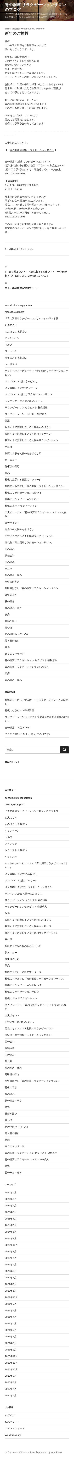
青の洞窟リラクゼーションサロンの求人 (28, 666)
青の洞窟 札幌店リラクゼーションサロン (32, 150)
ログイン (10, 1415)
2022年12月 (11, 1245)
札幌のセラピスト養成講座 (19, 710)
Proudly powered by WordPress (46, 1452)
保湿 (7, 420)
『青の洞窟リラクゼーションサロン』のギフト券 (31, 318)
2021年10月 (11, 1297)
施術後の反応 (12, 466)
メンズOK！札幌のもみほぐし (21, 381)
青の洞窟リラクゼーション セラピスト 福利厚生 (31, 660)
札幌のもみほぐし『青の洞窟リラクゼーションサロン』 (35, 486)
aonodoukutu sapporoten (18, 305)
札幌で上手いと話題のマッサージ (23, 479)
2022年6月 (11, 1264)
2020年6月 (11, 1395)
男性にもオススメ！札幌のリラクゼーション (29, 535)
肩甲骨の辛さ (12, 581)
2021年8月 (11, 1310)
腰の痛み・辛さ (13, 608)
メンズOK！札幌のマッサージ (21, 388)
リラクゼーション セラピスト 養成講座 (26, 407)
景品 (7, 473)
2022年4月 (11, 1277)
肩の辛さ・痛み (13, 575)
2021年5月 (11, 1330)
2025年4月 (11, 1218)
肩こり (8, 568)
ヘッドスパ (11, 364)
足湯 (7, 647)
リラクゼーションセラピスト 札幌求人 (26, 414)
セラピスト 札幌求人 (16, 357)
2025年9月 (11, 1205)
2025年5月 (11, 1212)
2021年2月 (11, 1349)
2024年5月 (11, 1231)
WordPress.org (13, 1435)
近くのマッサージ (14, 653)
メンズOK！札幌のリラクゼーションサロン (28, 394)
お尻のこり (11, 325)
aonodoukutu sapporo (33, 29)
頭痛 (7, 673)
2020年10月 (11, 1369)
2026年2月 (11, 1199)
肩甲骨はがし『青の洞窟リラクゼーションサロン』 (33, 588)
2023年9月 (11, 1238)
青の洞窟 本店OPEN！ (18, 727)
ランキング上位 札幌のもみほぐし (23, 401)
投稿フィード (12, 1422)
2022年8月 (11, 1251)
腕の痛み (10, 601)
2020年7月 (11, 1388)
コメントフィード (14, 1428)
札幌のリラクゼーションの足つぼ (23, 492)
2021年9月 (11, 1303)
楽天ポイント (12, 522)
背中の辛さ (11, 594)
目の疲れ (10, 549)
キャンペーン (12, 338)
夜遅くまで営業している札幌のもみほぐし (28, 427)
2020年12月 (11, 1356)
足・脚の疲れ (12, 640)
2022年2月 (11, 1284)
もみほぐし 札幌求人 (16, 331)
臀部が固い (11, 621)
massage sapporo (14, 311)
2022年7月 (11, 1257)
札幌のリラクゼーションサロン (22, 499)
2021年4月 (11, 1336)
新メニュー (11, 459)
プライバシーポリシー (16, 1452)
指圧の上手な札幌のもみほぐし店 (23, 453)
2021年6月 (11, 1323)
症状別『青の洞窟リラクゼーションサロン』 (29, 542)
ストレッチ (11, 351)
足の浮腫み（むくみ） (17, 634)
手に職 (8, 446)
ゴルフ (8, 344)
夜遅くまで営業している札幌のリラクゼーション (31, 440)
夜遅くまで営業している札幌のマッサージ (28, 433)
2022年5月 (11, 1271)
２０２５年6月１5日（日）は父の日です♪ (27, 734)
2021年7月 (11, 1316)
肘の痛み (10, 562)
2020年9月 (11, 1375)
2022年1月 (11, 1290)
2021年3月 (11, 1343)
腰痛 (7, 614)
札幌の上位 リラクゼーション (21, 249)
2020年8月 (11, 1382)
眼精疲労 (10, 555)
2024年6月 (11, 1225)
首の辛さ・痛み (13, 680)
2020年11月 (11, 1362)
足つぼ (8, 627)
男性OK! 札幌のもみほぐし (19, 529)
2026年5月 (11, 1192)
